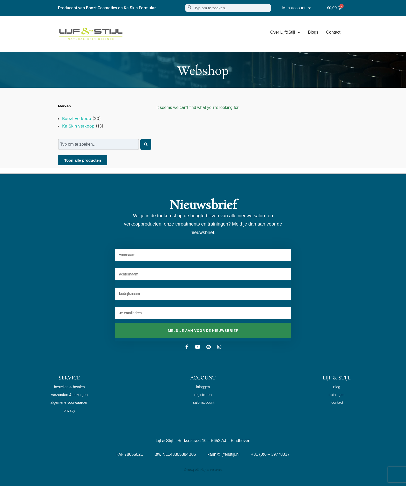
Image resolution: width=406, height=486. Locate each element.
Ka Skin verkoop (78, 126)
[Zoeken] (145, 144)
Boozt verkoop (76, 118)
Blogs (313, 32)
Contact (333, 32)
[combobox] (228, 8)
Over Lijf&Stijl (285, 32)
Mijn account (296, 8)
